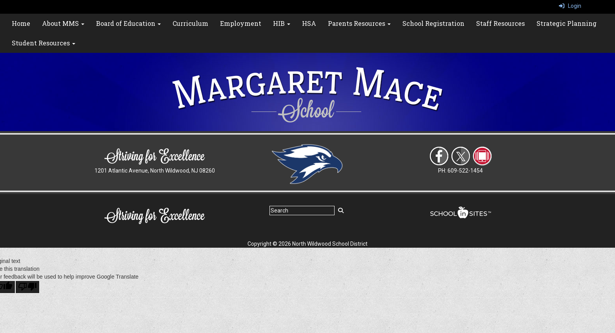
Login (570, 6)
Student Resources (43, 43)
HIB (281, 23)
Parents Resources (359, 23)
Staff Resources (500, 23)
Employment (240, 23)
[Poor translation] (27, 287)
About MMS (63, 23)
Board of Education (128, 23)
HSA (309, 23)
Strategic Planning (567, 23)
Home (21, 23)
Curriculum (190, 23)
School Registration (433, 23)
